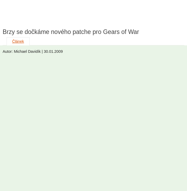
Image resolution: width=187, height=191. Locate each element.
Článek (18, 41)
